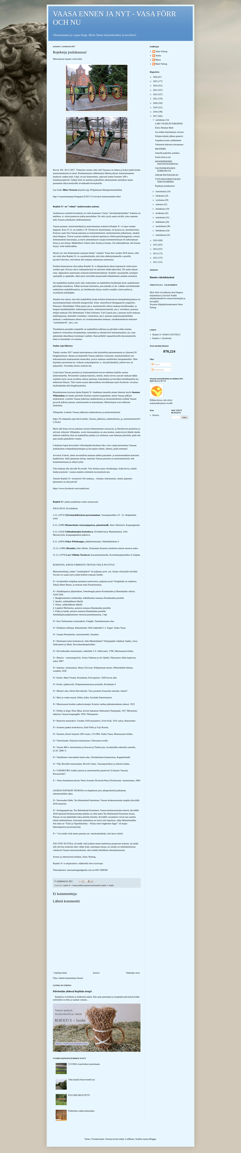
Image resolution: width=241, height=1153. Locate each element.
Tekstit (156, 364)
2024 (155, 85)
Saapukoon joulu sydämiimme (168, 140)
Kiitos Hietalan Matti (164, 128)
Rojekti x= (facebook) (162, 338)
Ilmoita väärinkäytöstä (162, 277)
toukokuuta (161, 217)
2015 (155, 245)
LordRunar (129, 1139)
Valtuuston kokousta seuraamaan (169, 144)
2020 (155, 103)
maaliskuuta (161, 226)
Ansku (158, 55)
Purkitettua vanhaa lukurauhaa (81, 1111)
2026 (155, 77)
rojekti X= (67, 885)
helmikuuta (161, 230)
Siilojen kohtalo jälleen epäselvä (169, 136)
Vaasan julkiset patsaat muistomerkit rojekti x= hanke (93, 885)
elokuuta (160, 204)
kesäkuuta (160, 213)
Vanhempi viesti (133, 973)
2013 (155, 253)
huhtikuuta (160, 222)
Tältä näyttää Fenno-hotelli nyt (81, 1080)
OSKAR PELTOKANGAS (166, 175)
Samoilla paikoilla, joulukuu (167, 153)
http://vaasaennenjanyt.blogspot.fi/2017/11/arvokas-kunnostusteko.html (87, 196)
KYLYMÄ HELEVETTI (79, 1095)
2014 (155, 249)
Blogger (152, 1139)
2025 (155, 81)
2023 (155, 90)
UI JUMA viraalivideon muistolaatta (84, 1064)
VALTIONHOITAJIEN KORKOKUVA (165, 169)
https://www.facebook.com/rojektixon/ (71, 488)
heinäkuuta (161, 209)
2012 (155, 258)
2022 (155, 94)
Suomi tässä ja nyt (163, 157)
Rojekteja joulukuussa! (165, 186)
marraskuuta (161, 191)
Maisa (158, 60)
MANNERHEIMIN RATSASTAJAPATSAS (166, 162)
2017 (155, 116)
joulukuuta (160, 120)
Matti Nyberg (161, 64)
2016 (155, 240)
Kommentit (158, 370)
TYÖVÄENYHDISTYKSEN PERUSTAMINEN (168, 180)
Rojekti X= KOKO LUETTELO (166, 334)
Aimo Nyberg (161, 51)
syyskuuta (160, 200)
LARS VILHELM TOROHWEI (169, 123)
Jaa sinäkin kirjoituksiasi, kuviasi (169, 132)
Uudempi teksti (60, 973)
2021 (155, 99)
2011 (155, 262)
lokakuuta (160, 196)
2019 (155, 107)
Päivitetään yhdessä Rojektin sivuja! (72, 991)
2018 (155, 112)
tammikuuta (161, 235)
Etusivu (96, 973)
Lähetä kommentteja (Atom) (70, 978)
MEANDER (160, 149)
